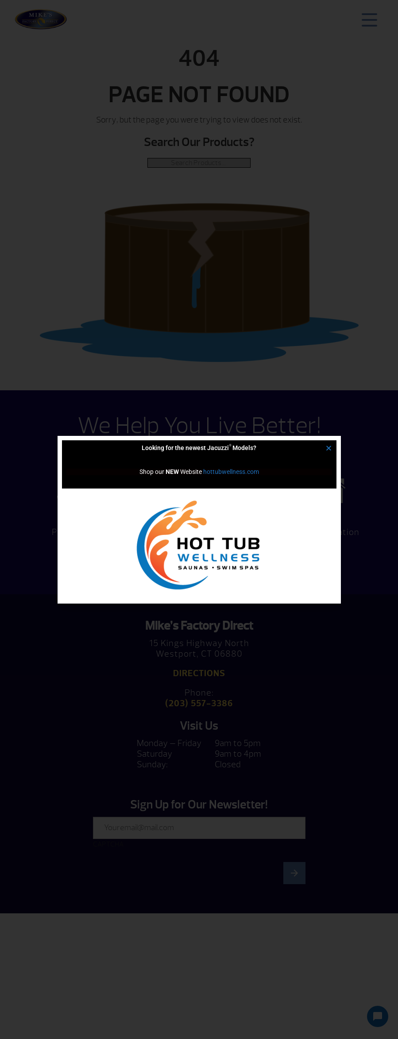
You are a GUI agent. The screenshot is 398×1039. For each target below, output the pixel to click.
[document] (199, 519)
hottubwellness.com (231, 471)
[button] (328, 448)
